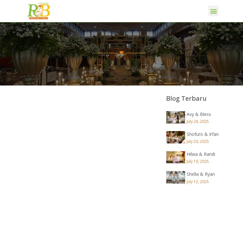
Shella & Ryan (201, 174)
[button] (213, 11)
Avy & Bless (199, 114)
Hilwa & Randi (201, 154)
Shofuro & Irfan (203, 134)
